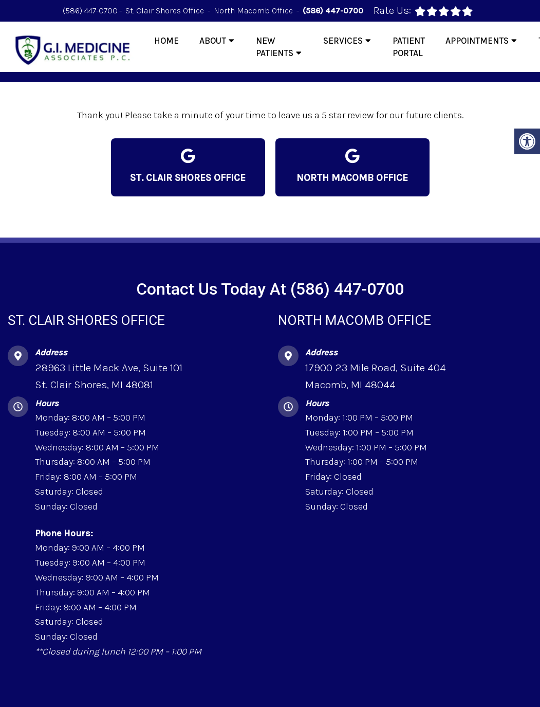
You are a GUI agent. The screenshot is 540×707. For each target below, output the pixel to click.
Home (166, 40)
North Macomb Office (254, 10)
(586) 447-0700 (90, 10)
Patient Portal (409, 46)
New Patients (274, 46)
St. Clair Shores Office (165, 10)
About (212, 40)
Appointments (477, 40)
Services (343, 40)
